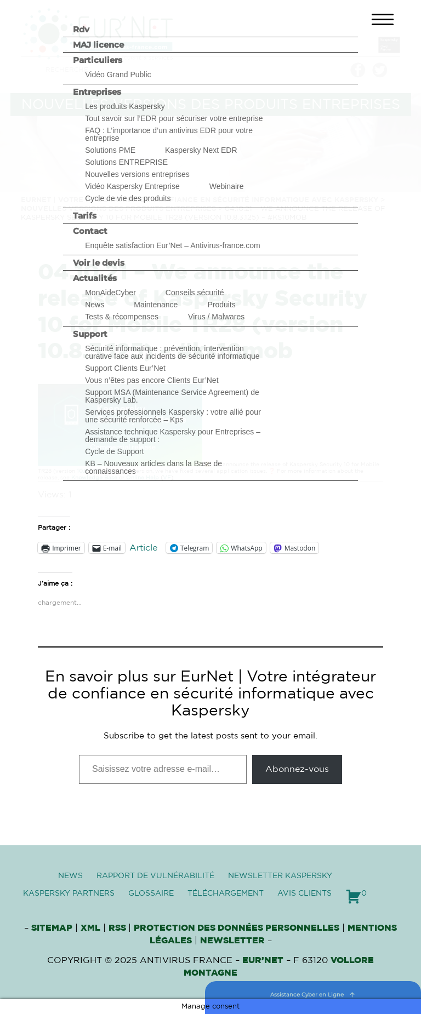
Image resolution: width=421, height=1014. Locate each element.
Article (143, 547)
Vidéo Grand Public (118, 74)
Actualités (95, 278)
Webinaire (226, 186)
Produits (221, 304)
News (94, 304)
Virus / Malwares (216, 316)
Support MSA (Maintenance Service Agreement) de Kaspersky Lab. (172, 396)
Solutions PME (110, 150)
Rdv (81, 29)
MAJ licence (98, 44)
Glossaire (151, 893)
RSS (118, 928)
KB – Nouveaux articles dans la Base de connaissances (153, 467)
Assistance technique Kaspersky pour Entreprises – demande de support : (172, 435)
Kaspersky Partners (69, 893)
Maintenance (156, 304)
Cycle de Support (114, 451)
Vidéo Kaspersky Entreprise (132, 186)
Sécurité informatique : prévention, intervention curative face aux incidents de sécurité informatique (172, 352)
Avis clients (304, 893)
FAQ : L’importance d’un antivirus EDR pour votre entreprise (169, 134)
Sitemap (51, 928)
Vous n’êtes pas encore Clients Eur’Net (151, 380)
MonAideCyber (110, 292)
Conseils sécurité (195, 292)
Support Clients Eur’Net (125, 368)
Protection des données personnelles (236, 928)
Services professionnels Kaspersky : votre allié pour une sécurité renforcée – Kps (173, 416)
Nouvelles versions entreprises (137, 174)
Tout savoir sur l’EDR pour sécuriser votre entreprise (174, 118)
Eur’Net (262, 960)
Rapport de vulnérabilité (155, 876)
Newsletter (232, 940)
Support (90, 334)
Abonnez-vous (297, 769)
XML (90, 928)
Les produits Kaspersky (125, 106)
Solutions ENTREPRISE (126, 162)
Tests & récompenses (121, 316)
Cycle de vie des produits (127, 198)
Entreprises (97, 92)
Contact (90, 231)
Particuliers (97, 60)
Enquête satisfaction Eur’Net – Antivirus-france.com (172, 245)
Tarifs (84, 215)
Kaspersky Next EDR (201, 150)
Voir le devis (98, 262)
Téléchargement (225, 893)
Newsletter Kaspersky (280, 876)
